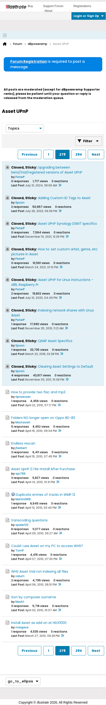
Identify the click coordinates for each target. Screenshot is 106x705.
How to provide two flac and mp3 (38, 392)
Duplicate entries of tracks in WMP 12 (45, 494)
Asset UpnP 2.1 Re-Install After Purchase (43, 469)
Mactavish (22, 422)
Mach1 (19, 602)
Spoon (20, 203)
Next (96, 154)
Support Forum (53, 6)
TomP (19, 550)
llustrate (16, 7)
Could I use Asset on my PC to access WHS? (47, 546)
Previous (29, 154)
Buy (30, 6)
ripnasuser (23, 397)
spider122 (21, 525)
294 (78, 154)
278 (62, 154)
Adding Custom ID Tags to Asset (64, 198)
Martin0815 (23, 499)
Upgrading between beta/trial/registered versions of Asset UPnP (46, 170)
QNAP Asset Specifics (55, 341)
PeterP (20, 177)
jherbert (21, 448)
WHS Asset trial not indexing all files (39, 571)
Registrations (82, 6)
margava (21, 627)
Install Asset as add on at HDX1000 (39, 622)
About (48, 10)
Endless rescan (23, 443)
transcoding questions (29, 520)
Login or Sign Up (89, 16)
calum (20, 576)
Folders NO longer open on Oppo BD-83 (43, 417)
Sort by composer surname (33, 597)
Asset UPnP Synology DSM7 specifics (67, 223)
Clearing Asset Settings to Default (65, 366)
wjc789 (20, 474)
